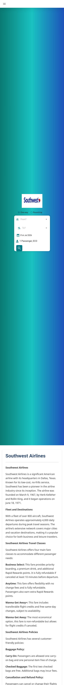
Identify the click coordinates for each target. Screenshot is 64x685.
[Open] (46, 219)
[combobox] (32, 219)
